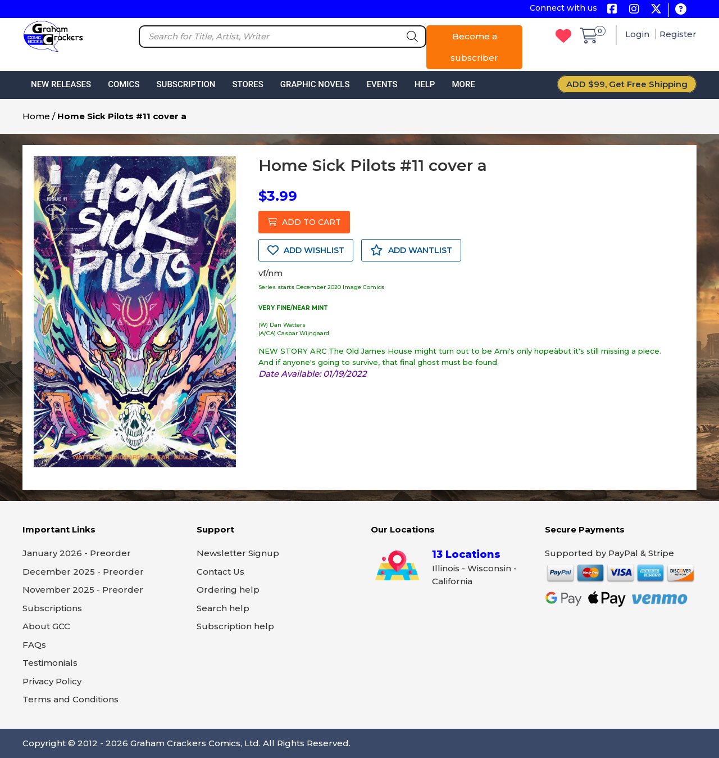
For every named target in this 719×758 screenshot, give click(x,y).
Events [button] (381, 84)
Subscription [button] (186, 84)
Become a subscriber (474, 47)
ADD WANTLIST (411, 250)
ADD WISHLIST (305, 250)
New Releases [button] (61, 84)
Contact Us (220, 571)
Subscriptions (52, 608)
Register (678, 34)
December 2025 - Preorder (83, 571)
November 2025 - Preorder (82, 589)
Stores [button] (247, 84)
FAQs (34, 644)
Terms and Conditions (70, 699)
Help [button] (425, 84)
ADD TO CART (304, 222)
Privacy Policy (51, 681)
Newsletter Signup (238, 553)
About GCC (46, 626)
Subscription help (235, 626)
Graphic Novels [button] (315, 84)
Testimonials (50, 662)
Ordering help (228, 589)
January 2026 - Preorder (76, 553)
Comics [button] (123, 84)
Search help (223, 608)
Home (36, 116)
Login (638, 34)
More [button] (463, 84)
